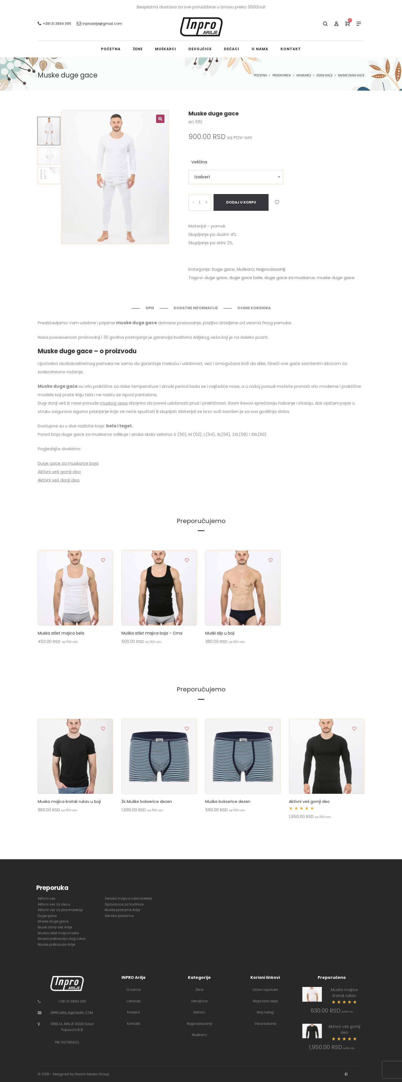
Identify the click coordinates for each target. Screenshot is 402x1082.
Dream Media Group (92, 1074)
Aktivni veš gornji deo (59, 472)
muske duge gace (336, 277)
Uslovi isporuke (265, 989)
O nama (133, 989)
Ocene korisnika (254, 308)
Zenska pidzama (119, 915)
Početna (260, 75)
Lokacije (133, 1001)
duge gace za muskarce (289, 277)
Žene (199, 989)
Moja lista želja (265, 1001)
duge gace (215, 277)
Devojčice (199, 1001)
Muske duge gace (53, 921)
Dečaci (199, 1012)
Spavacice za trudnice (124, 904)
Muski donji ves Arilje (55, 927)
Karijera (133, 1012)
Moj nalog (265, 1012)
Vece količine (265, 1023)
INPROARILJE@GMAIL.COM (72, 1012)
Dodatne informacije (196, 308)
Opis (149, 308)
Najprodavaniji (270, 269)
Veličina (199, 162)
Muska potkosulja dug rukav (62, 938)
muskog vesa (114, 403)
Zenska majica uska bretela (128, 898)
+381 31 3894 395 (72, 1001)
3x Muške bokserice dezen (146, 801)
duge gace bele (245, 277)
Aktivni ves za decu (54, 904)
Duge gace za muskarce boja (68, 463)
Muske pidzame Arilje (122, 909)
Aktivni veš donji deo (59, 480)
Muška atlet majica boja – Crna (151, 633)
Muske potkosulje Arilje (56, 944)
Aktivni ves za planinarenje (60, 909)
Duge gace (324, 75)
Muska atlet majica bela (61, 633)
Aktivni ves (46, 898)
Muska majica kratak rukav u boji (69, 801)
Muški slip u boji (219, 633)
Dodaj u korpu (241, 202)
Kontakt (133, 1023)
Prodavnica (281, 75)
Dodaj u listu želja (277, 202)
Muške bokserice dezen (227, 801)
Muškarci (303, 75)
